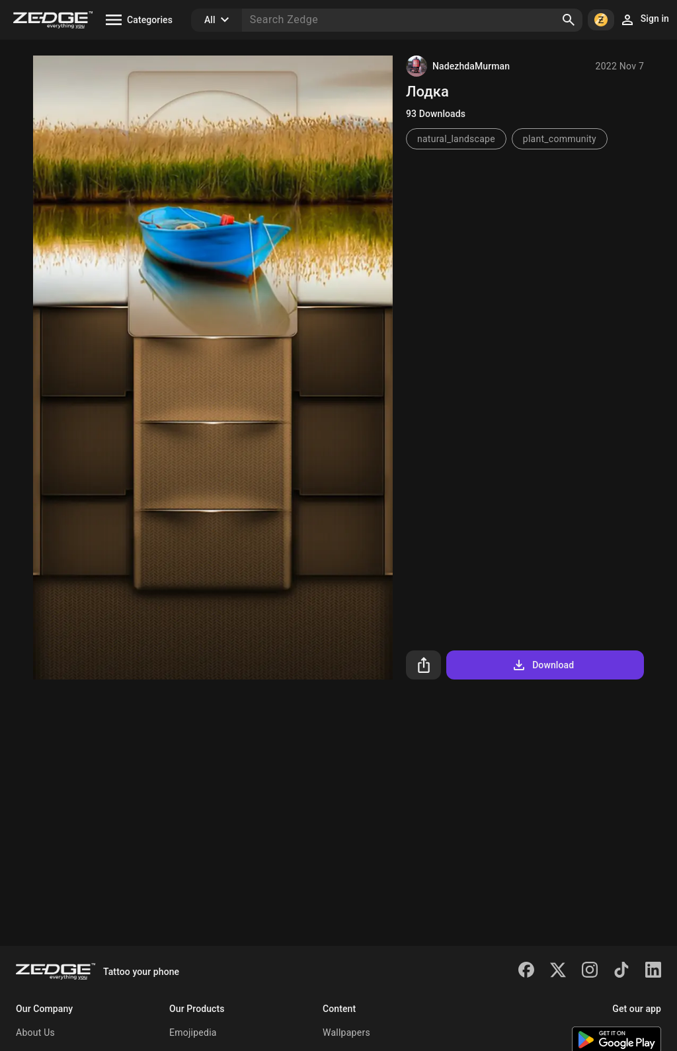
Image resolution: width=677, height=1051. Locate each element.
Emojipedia (193, 1032)
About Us (35, 1032)
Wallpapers (346, 1032)
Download (542, 665)
